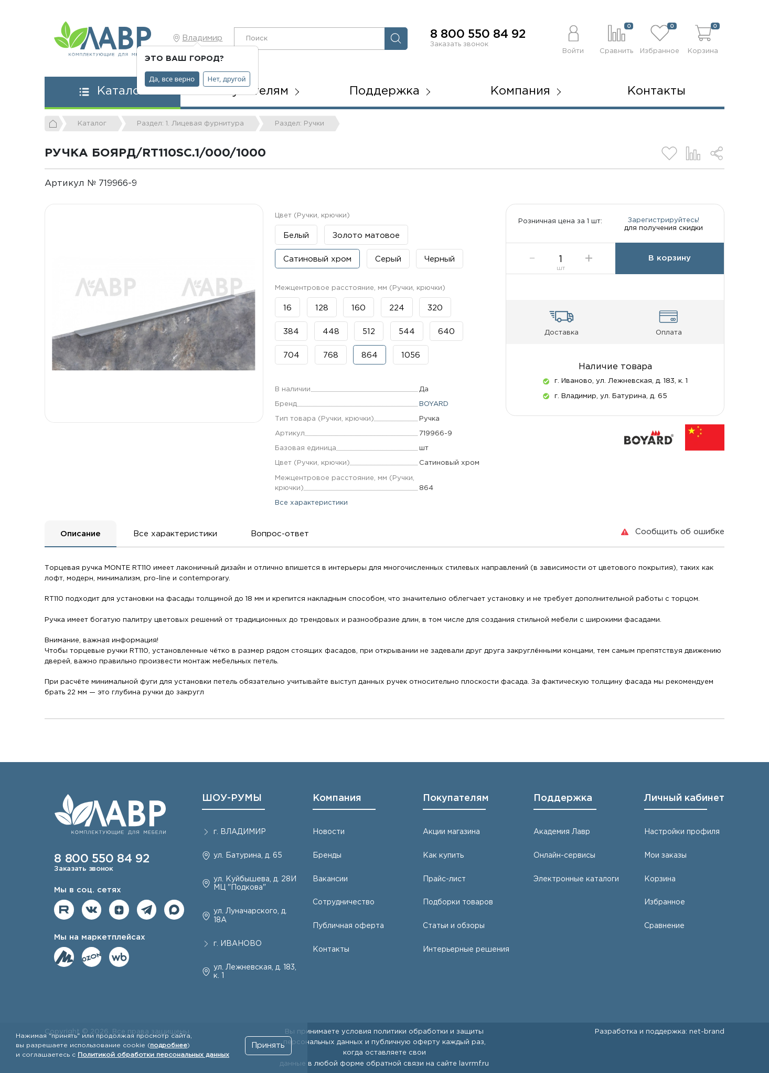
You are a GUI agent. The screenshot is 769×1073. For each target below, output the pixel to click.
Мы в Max (174, 910)
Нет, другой (227, 79)
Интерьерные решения (466, 949)
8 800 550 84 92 (478, 34)
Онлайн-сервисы (564, 855)
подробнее (168, 1045)
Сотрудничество (344, 902)
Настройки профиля (682, 832)
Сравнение (664, 926)
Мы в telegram (147, 910)
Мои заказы (665, 855)
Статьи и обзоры (454, 926)
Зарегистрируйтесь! (663, 225)
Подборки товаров (458, 902)
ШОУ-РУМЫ (232, 798)
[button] (573, 38)
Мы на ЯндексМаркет (64, 957)
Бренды (327, 855)
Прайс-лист (444, 879)
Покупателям (456, 798)
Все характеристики (311, 502)
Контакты (656, 91)
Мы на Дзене (119, 910)
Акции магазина (451, 832)
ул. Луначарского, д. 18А (250, 915)
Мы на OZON (92, 957)
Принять (268, 1045)
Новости (329, 832)
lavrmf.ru (474, 1063)
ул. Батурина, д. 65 (247, 855)
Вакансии (330, 879)
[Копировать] (146, 183)
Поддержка (562, 798)
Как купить (443, 855)
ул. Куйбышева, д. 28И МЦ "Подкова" (254, 883)
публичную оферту (405, 1042)
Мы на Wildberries (119, 957)
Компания (337, 798)
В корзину (669, 268)
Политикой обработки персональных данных (153, 1055)
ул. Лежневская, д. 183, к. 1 (254, 972)
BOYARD (433, 404)
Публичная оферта (348, 926)
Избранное (664, 902)
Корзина (660, 879)
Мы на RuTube (64, 910)
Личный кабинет (684, 798)
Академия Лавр (561, 832)
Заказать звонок (459, 44)
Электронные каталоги (576, 879)
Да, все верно (172, 79)
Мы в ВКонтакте (92, 910)
